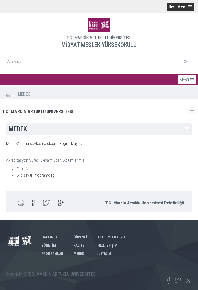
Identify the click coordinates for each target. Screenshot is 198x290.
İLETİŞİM (104, 254)
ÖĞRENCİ (80, 237)
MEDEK (78, 254)
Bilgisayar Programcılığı (35, 175)
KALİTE (78, 245)
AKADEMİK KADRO (111, 237)
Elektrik (22, 169)
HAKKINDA (49, 237)
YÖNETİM (49, 245)
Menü (187, 79)
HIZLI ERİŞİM (107, 245)
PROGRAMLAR (52, 254)
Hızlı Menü (180, 7)
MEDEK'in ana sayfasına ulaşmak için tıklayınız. (45, 143)
